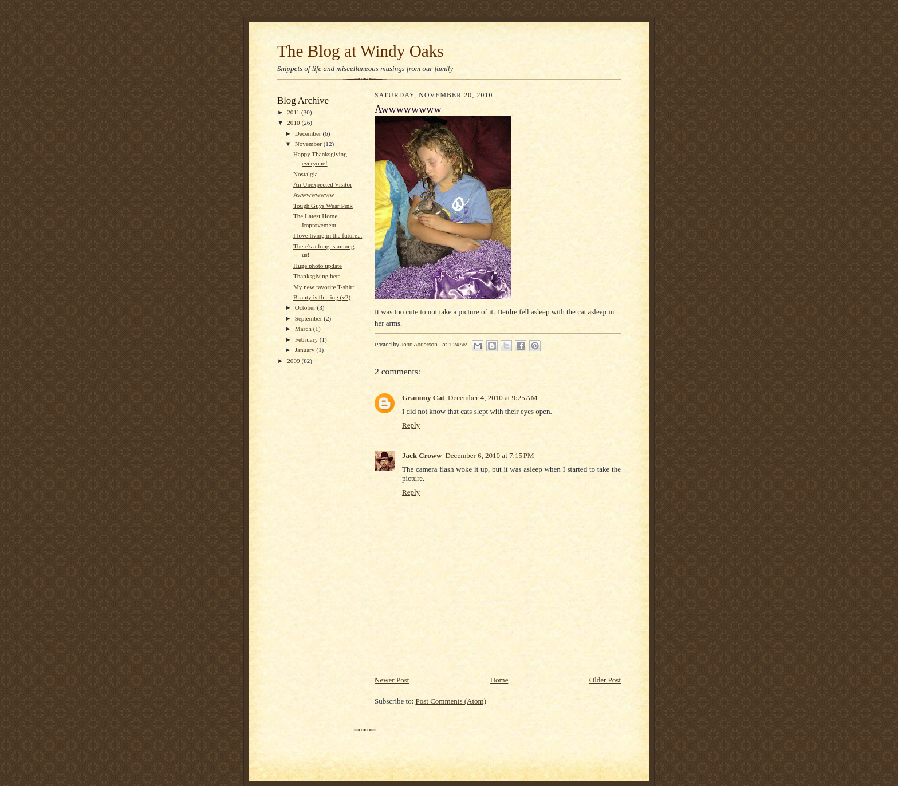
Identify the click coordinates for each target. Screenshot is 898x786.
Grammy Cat (423, 397)
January (306, 349)
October (306, 307)
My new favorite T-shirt (323, 286)
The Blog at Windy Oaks (360, 51)
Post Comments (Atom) (451, 701)
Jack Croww (422, 455)
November (309, 143)
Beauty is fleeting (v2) (321, 297)
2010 (294, 122)
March (304, 328)
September (309, 318)
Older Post (605, 680)
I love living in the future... (327, 235)
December (309, 133)
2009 (294, 360)
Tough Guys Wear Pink (323, 205)
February (307, 339)
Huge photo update (317, 265)
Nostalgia (305, 174)
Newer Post (392, 680)
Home (499, 680)
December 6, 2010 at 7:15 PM (489, 455)
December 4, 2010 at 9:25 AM (493, 397)
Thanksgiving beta (317, 275)
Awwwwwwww (313, 194)
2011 (294, 112)
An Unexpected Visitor (322, 184)
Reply (411, 425)
